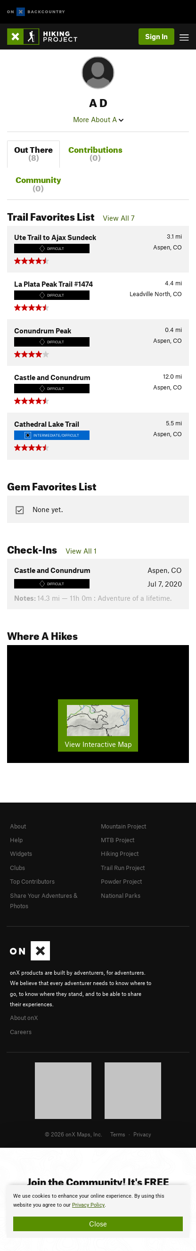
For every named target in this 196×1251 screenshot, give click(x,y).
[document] (98, 1211)
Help (16, 840)
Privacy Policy (88, 1205)
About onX (24, 1017)
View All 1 (81, 551)
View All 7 (119, 218)
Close (98, 1223)
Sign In (156, 36)
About (18, 826)
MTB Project (117, 840)
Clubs (17, 867)
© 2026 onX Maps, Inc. (73, 1134)
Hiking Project (120, 853)
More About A (98, 119)
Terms (117, 1134)
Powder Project (121, 881)
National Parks (120, 895)
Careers (21, 1032)
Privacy (142, 1134)
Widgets (21, 853)
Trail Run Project (123, 867)
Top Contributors (32, 881)
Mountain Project (123, 826)
